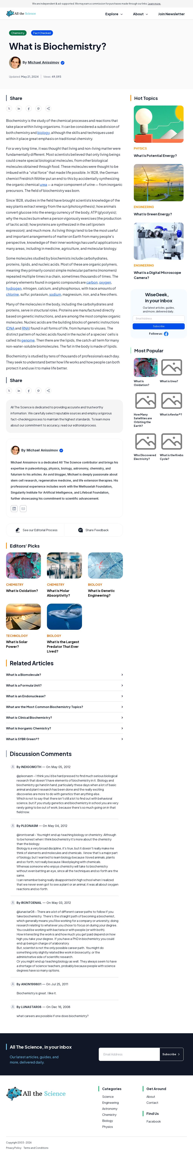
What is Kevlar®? (171, 414)
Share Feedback (93, 530)
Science (108, 1097)
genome (28, 340)
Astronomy (109, 1109)
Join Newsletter (171, 14)
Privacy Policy (13, 1147)
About (150, 1097)
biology (43, 132)
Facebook (153, 1121)
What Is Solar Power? (17, 644)
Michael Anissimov (43, 62)
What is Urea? (169, 381)
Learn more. (154, 3)
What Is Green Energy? (153, 214)
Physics (140, 148)
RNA (25, 328)
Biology (95, 584)
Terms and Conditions (36, 1147)
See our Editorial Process (36, 530)
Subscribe (159, 326)
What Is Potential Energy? (155, 155)
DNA (11, 328)
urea (43, 184)
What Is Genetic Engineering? (101, 592)
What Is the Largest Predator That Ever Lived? (63, 646)
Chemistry (14, 584)
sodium (55, 294)
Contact (152, 1103)
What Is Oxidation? (22, 590)
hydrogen (13, 288)
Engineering (144, 207)
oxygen (105, 282)
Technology (17, 636)
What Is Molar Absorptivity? (58, 592)
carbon (92, 282)
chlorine (12, 294)
